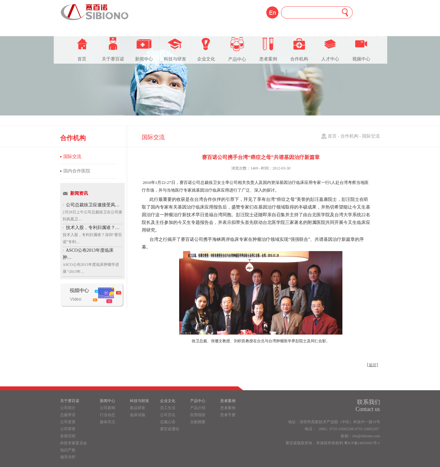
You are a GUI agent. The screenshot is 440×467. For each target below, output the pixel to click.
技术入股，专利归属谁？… (93, 227)
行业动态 (107, 415)
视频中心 (361, 49)
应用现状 (197, 415)
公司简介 (68, 408)
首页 (82, 49)
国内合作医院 (76, 171)
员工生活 (167, 408)
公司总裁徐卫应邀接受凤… (93, 204)
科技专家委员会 (73, 443)
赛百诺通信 (169, 429)
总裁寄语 (68, 415)
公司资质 (68, 422)
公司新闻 (107, 408)
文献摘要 (197, 422)
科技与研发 (175, 49)
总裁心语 (167, 422)
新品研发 (137, 408)
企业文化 (206, 49)
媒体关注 (107, 422)
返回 (372, 365)
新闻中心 (144, 49)
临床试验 (137, 415)
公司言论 (167, 415)
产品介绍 (197, 408)
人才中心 (330, 49)
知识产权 (68, 450)
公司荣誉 (68, 429)
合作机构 (299, 49)
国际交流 (72, 156)
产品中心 (237, 49)
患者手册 (228, 415)
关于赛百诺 (113, 49)
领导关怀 (68, 457)
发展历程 (68, 436)
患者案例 (268, 49)
